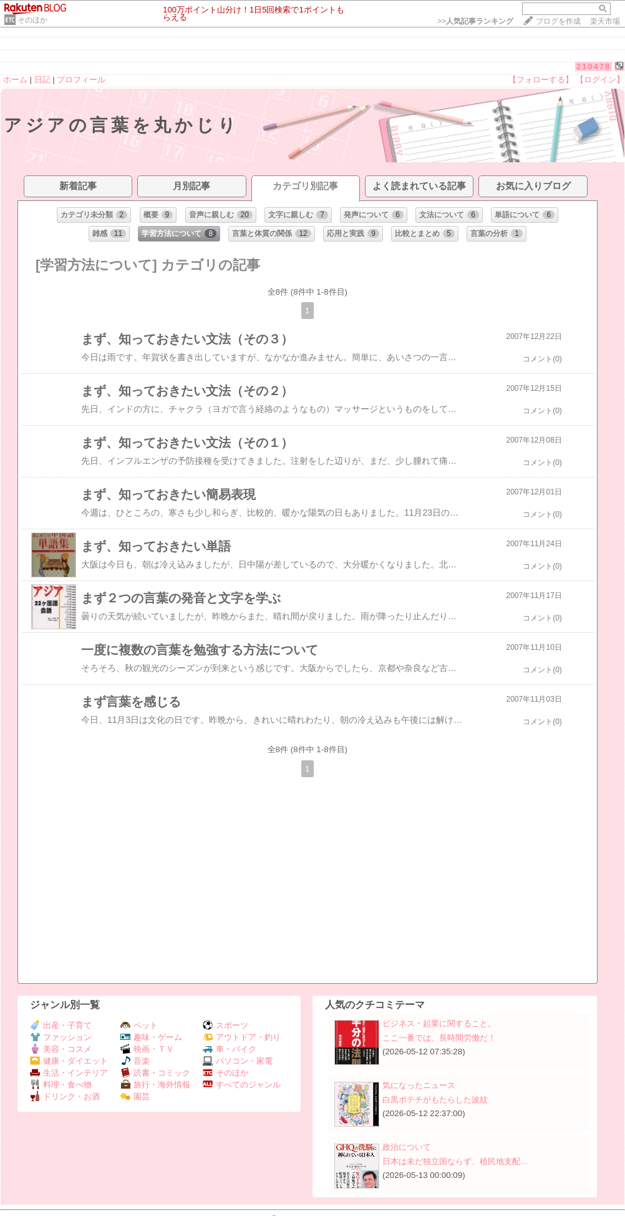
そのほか (32, 20)
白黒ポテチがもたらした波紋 (435, 1099)
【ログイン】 (600, 79)
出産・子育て (61, 1025)
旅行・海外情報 (155, 1084)
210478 (593, 66)
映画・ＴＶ (147, 1049)
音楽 (135, 1061)
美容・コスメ (61, 1049)
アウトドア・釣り (242, 1037)
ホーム (15, 79)
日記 (42, 79)
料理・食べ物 (61, 1084)
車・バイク (229, 1049)
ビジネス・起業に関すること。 (439, 1023)
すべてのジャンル (242, 1084)
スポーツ (225, 1025)
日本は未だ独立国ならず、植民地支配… (455, 1161)
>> (475, 21)
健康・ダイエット (69, 1061)
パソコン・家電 (238, 1061)
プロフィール (81, 79)
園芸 (135, 1096)
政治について (406, 1147)
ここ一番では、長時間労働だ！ (439, 1037)
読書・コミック (155, 1072)
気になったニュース (418, 1085)
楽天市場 (605, 21)
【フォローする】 (540, 79)
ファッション (61, 1037)
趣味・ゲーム (151, 1037)
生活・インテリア (69, 1072)
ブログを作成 (558, 21)
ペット (139, 1025)
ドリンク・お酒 (65, 1096)
